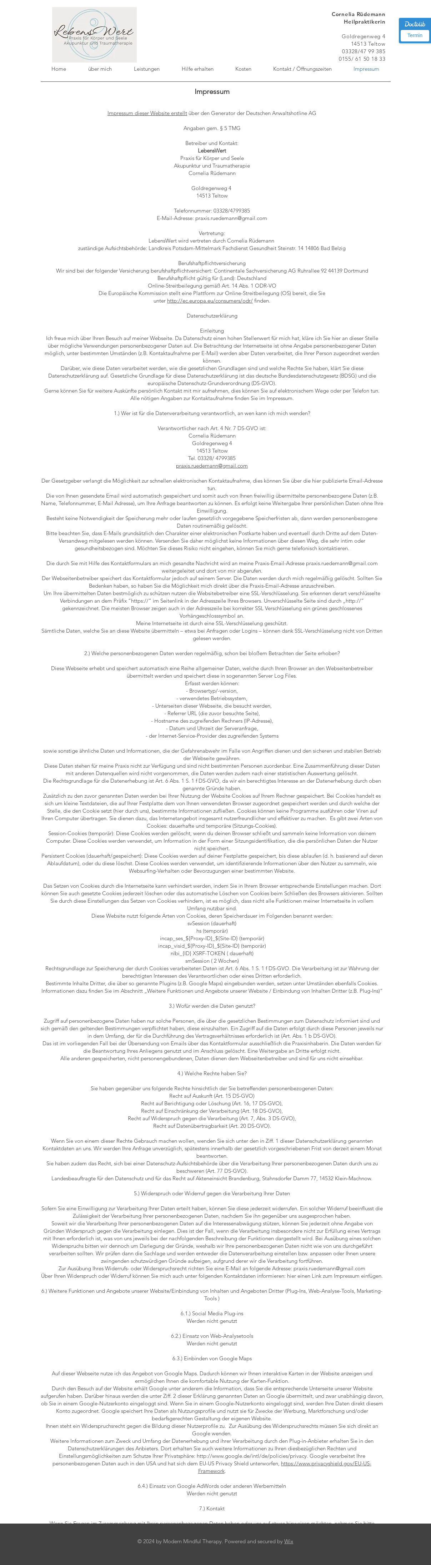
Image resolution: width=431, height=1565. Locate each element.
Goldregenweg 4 (364, 36)
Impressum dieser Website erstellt (147, 113)
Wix (288, 1541)
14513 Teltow (368, 43)
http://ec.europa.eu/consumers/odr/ (210, 300)
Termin (414, 35)
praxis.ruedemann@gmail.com (212, 465)
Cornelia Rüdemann (359, 14)
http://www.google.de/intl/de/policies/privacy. (252, 1455)
